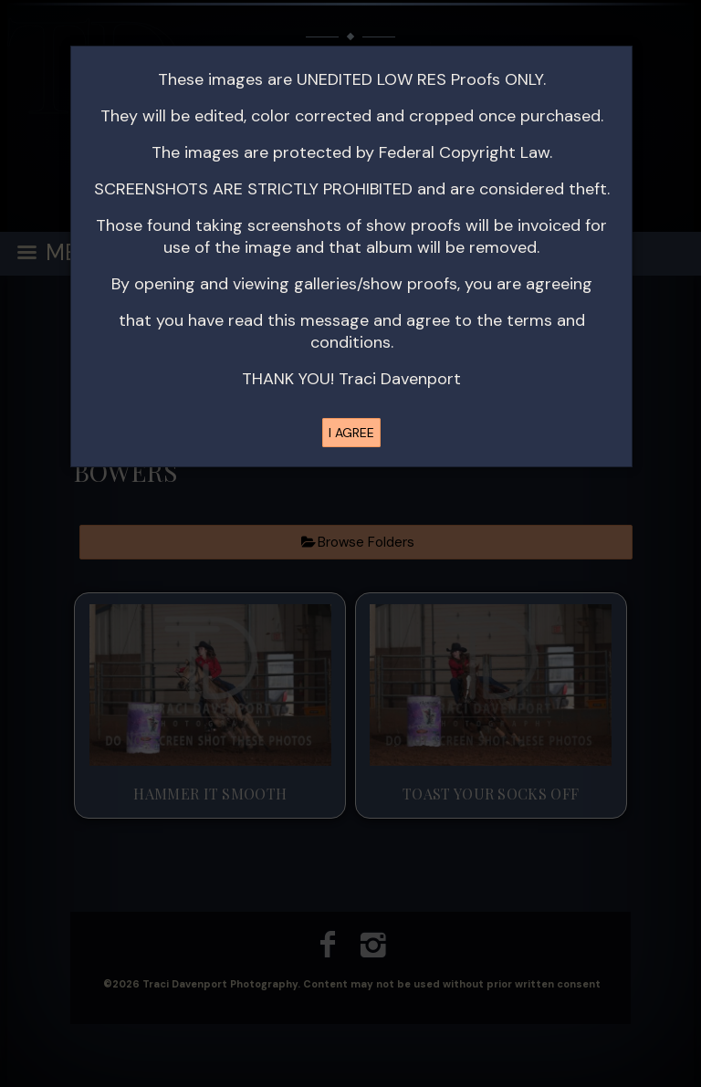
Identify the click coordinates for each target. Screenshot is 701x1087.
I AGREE (351, 432)
